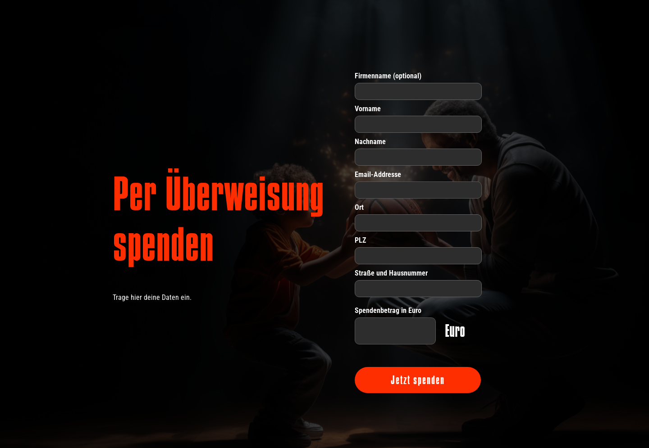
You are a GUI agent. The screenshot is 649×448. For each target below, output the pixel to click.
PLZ (360, 240)
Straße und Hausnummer (391, 273)
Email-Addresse (378, 174)
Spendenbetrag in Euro (388, 310)
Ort (359, 207)
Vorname (368, 108)
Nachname (370, 141)
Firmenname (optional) (388, 76)
